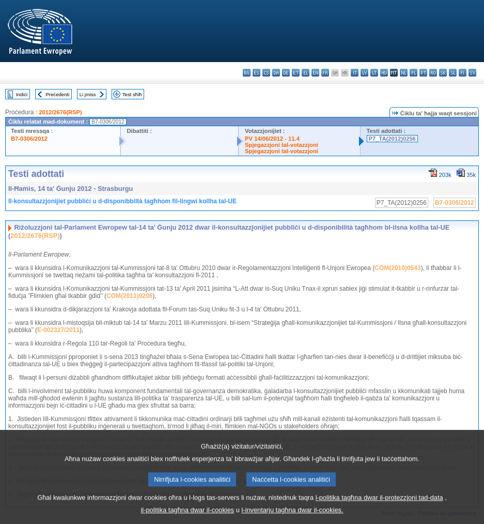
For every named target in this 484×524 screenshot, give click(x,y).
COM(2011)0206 (129, 296)
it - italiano (354, 73)
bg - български (247, 73)
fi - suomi (462, 73)
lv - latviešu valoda (364, 73)
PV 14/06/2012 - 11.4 (272, 139)
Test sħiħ (132, 94)
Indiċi (21, 94)
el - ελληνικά (305, 73)
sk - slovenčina (443, 73)
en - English (315, 73)
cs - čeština (266, 73)
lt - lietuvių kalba (374, 73)
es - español (256, 73)
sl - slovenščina (453, 73)
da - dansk (276, 73)
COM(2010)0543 (397, 268)
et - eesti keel (296, 73)
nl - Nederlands (404, 73)
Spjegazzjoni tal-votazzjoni (281, 145)
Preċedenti (57, 94)
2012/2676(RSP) (60, 112)
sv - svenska (472, 73)
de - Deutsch (286, 73)
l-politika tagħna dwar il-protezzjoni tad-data (379, 506)
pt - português (423, 73)
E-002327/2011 (58, 330)
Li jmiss (88, 94)
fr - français (325, 73)
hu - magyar (384, 73)
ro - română (433, 73)
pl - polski (413, 73)
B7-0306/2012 (29, 139)
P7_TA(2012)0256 (392, 139)
